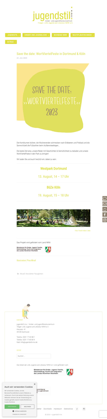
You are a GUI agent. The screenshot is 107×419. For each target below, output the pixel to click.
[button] (19, 411)
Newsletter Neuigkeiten (34, 274)
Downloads (48, 409)
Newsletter (37, 409)
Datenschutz (68, 409)
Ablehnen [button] (27, 406)
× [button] (34, 384)
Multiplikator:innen (82, 35)
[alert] (19, 399)
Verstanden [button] (12, 406)
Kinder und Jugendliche (36, 35)
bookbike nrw (60, 35)
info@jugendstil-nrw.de (29, 342)
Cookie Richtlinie (10, 402)
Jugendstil (12, 35)
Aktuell (22, 274)
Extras (10, 42)
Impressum (58, 409)
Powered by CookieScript (19, 414)
